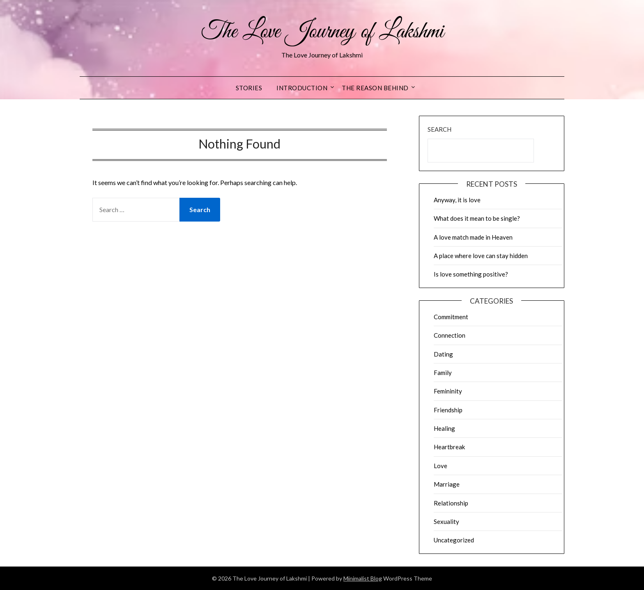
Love (440, 465)
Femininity (448, 391)
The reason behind (375, 87)
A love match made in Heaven (473, 237)
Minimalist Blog (362, 578)
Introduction (301, 87)
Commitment (451, 316)
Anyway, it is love (457, 200)
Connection (449, 335)
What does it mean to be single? (477, 218)
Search (439, 129)
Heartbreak (449, 447)
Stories (249, 87)
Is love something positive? (471, 274)
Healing (444, 428)
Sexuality (446, 521)
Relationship (451, 503)
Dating (443, 354)
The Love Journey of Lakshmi (322, 32)
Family (443, 372)
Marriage (447, 484)
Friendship (448, 410)
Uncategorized (454, 540)
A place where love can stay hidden (481, 255)
